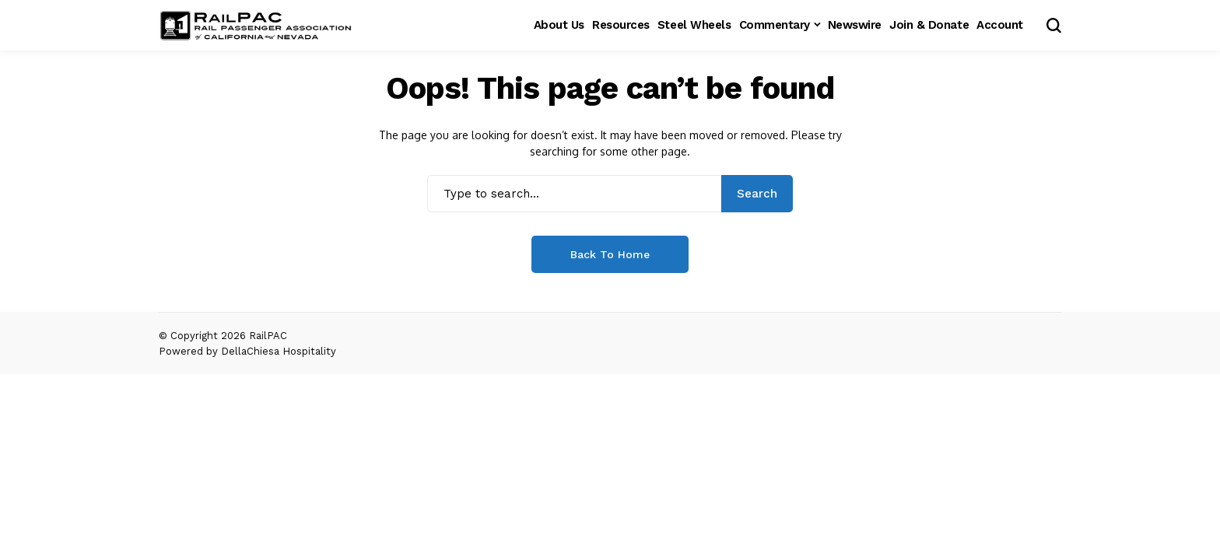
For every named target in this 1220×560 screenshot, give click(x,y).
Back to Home (610, 254)
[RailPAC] (256, 25)
